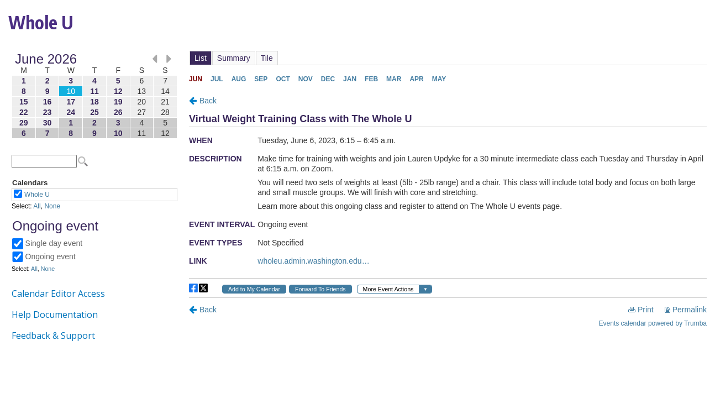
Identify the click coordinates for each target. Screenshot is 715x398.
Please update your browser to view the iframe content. (94, 96)
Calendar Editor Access (58, 293)
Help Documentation (55, 314)
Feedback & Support (53, 335)
